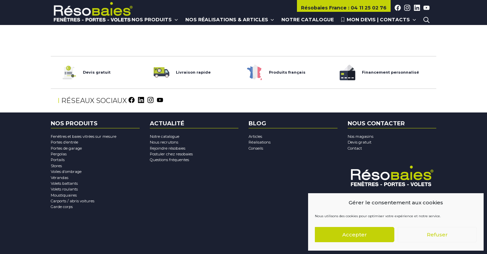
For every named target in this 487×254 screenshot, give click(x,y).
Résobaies (324, 8)
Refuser (437, 234)
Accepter (354, 234)
